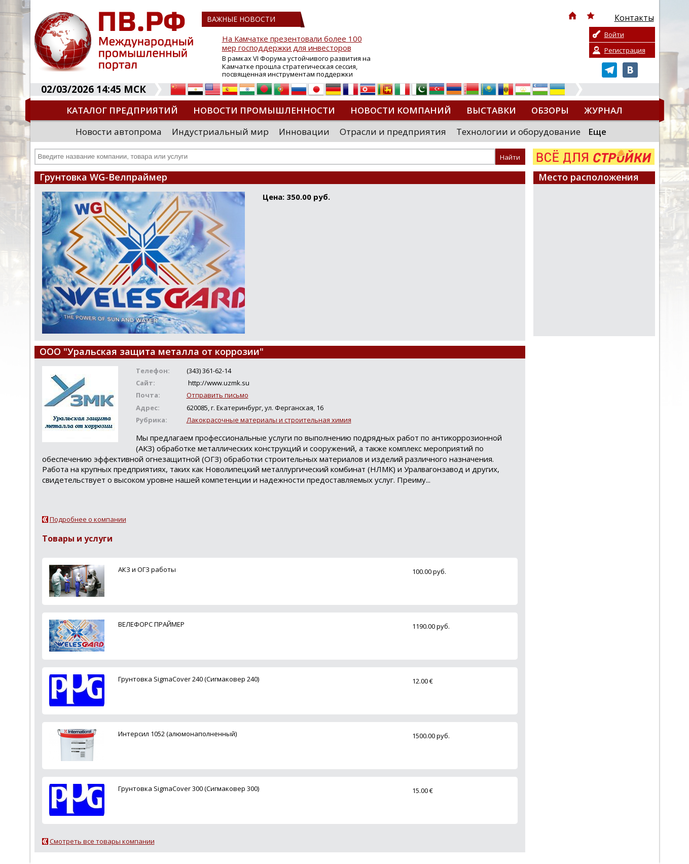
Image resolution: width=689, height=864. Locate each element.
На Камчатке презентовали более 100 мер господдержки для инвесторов (292, 43)
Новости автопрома (119, 131)
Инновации (304, 131)
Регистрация (624, 50)
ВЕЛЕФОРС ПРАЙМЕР (151, 624)
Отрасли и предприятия (393, 131)
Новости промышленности (264, 110)
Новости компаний (400, 110)
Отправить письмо (217, 395)
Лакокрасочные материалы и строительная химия (269, 419)
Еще (597, 131)
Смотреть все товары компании (102, 841)
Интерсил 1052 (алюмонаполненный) (177, 733)
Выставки (491, 110)
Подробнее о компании (88, 519)
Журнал (603, 110)
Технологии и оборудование (518, 131)
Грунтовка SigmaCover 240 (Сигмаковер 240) (188, 678)
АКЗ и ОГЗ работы (147, 569)
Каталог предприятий (122, 110)
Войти (614, 34)
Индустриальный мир (220, 131)
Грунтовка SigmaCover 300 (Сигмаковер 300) (188, 788)
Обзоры (550, 110)
